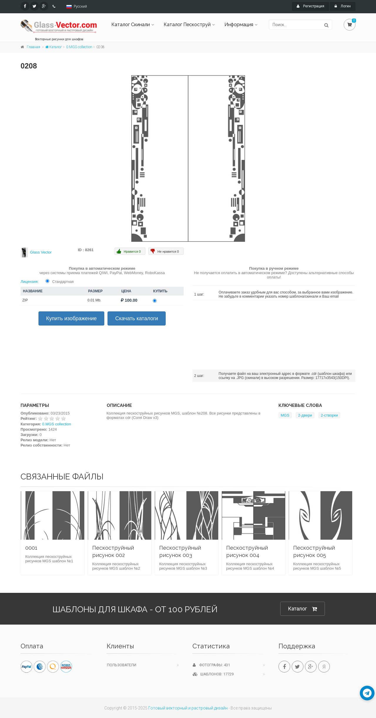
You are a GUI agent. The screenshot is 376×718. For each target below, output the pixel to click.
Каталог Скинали (130, 24)
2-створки (329, 415)
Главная (33, 47)
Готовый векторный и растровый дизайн (188, 708)
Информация (238, 24)
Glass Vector (41, 252)
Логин (343, 6)
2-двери (305, 415)
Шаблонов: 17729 (213, 674)
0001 (31, 548)
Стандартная (63, 282)
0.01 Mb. (94, 300)
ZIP (25, 300)
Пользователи (121, 665)
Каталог (53, 47)
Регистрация (310, 6)
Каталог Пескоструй (187, 24)
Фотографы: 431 (211, 665)
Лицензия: (29, 281)
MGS (285, 415)
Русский (80, 6)
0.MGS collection (79, 47)
